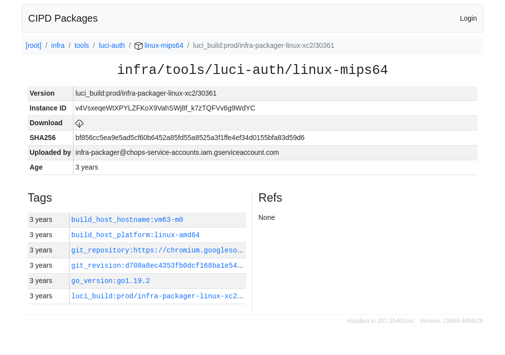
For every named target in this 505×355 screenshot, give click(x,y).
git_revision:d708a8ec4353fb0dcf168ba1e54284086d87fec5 (181, 265)
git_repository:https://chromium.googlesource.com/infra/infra (196, 250)
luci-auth (112, 45)
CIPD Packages (63, 18)
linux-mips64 (159, 45)
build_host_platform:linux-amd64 (136, 235)
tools (81, 45)
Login (468, 18)
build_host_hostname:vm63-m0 (127, 219)
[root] (33, 45)
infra (58, 45)
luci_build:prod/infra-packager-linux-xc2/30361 (167, 296)
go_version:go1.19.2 (111, 280)
